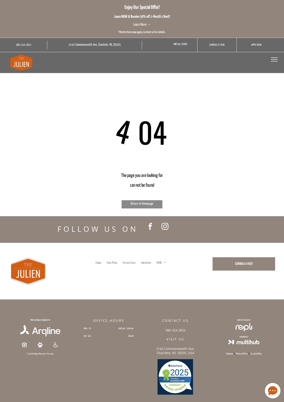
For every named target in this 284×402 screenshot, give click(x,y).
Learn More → (142, 25)
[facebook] (150, 227)
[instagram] (165, 227)
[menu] (274, 59)
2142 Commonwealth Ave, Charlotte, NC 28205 (95, 44)
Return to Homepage (142, 203)
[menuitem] (98, 263)
